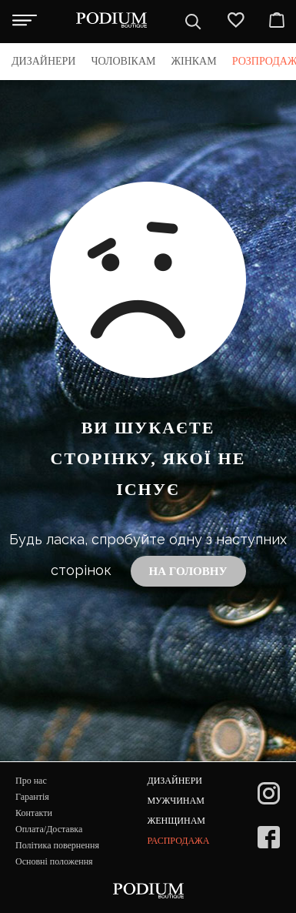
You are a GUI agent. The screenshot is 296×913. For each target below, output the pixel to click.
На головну (188, 571)
